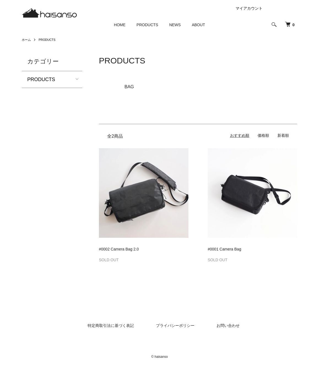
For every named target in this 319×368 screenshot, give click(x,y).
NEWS (175, 25)
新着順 (283, 135)
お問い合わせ (228, 325)
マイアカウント (249, 8)
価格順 (263, 135)
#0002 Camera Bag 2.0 (119, 249)
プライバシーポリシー (175, 325)
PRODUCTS (147, 25)
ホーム (27, 40)
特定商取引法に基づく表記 (111, 325)
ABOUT (198, 25)
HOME (120, 25)
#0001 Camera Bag (224, 249)
